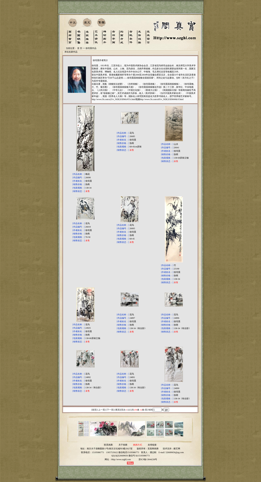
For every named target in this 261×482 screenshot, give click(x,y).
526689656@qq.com (175, 452)
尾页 (117, 409)
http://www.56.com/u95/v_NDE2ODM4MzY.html (162, 99)
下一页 (110, 409)
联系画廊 (108, 445)
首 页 (79, 48)
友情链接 (152, 445)
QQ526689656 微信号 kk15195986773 (132, 455)
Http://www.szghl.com (121, 459)
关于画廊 (123, 445)
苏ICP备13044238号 (148, 459)
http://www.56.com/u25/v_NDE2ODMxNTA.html (114, 99)
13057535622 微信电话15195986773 (122, 452)
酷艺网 (177, 448)
